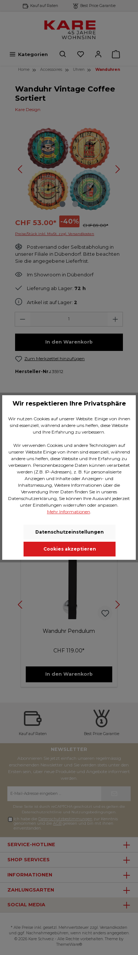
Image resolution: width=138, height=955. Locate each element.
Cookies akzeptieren (69, 549)
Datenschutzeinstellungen (69, 532)
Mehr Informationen (68, 511)
